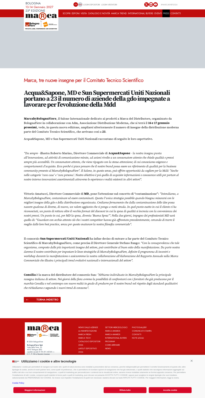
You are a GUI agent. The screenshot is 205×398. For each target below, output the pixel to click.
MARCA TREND (119, 13)
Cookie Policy (18, 383)
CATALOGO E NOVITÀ (99, 13)
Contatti (136, 334)
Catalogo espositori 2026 (89, 343)
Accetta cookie (170, 390)
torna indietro (42, 300)
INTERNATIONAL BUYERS (140, 13)
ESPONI (76, 13)
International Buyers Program (116, 340)
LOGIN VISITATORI (109, 4)
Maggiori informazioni (35, 390)
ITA (76, 4)
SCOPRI (66, 13)
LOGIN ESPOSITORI (91, 4)
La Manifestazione (87, 330)
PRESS (166, 13)
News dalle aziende (88, 327)
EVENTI (158, 13)
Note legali (138, 338)
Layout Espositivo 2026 (87, 350)
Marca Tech (84, 338)
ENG (80, 4)
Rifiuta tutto (125, 390)
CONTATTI (175, 13)
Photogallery (139, 327)
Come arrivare (112, 345)
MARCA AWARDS (112, 330)
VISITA (84, 13)
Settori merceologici (116, 327)
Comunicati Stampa (142, 330)
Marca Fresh (84, 334)
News (108, 348)
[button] (191, 361)
